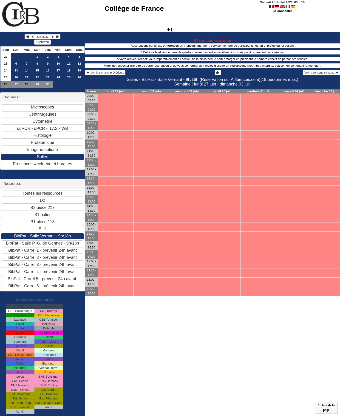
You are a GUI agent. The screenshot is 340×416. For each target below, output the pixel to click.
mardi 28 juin (151, 91)
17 (58, 70)
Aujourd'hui (42, 42)
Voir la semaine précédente (105, 72)
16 (47, 70)
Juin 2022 (42, 36)
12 (79, 63)
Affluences (171, 45)
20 (16, 77)
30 (47, 84)
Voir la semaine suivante (321, 72)
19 (79, 70)
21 (26, 77)
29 (37, 84)
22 (5, 56)
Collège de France (134, 8)
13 (16, 70)
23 (5, 63)
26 (79, 77)
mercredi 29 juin (187, 91)
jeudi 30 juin (223, 91)
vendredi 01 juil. (258, 91)
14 (26, 70)
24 (5, 70)
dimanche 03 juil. (326, 91)
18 (69, 70)
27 (16, 84)
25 (5, 77)
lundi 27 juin (116, 91)
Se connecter (282, 11)
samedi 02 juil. (293, 91)
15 (37, 70)
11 (69, 63)
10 (58, 63)
